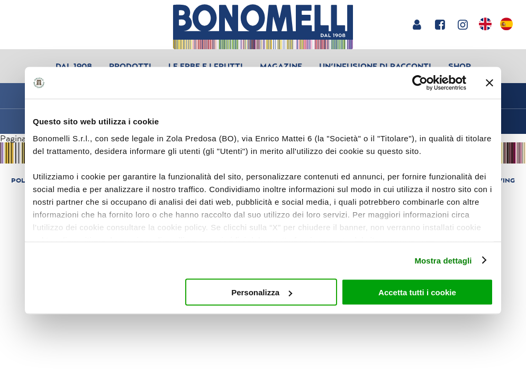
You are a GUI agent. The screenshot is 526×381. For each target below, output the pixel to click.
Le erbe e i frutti (205, 65)
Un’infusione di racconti (375, 65)
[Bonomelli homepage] (263, 26)
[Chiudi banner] (489, 83)
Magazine (281, 65)
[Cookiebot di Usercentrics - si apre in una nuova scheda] (420, 83)
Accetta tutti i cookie (417, 292)
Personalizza (261, 292)
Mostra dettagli (442, 260)
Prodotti (130, 65)
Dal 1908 (74, 65)
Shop (459, 65)
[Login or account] (417, 24)
